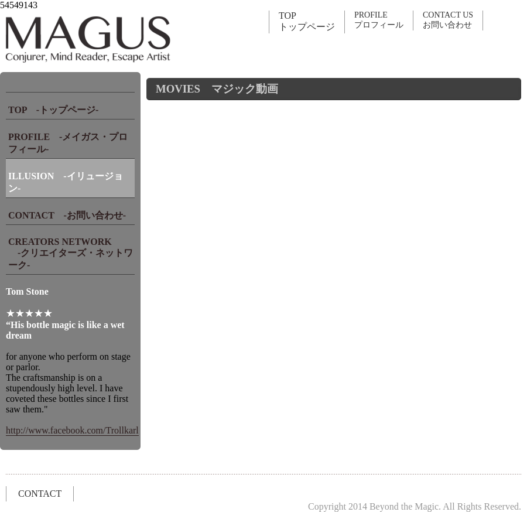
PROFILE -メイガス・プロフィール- (68, 143)
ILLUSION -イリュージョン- (65, 182)
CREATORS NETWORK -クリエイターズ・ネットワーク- (70, 253)
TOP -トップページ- (53, 110)
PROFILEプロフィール (378, 20)
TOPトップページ (307, 21)
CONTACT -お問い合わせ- (67, 215)
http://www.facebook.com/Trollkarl (72, 430)
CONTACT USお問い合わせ (448, 20)
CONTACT (39, 494)
